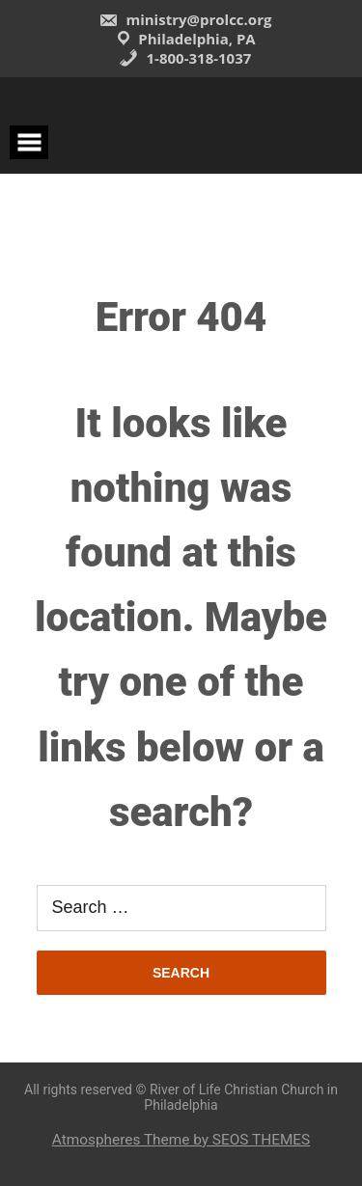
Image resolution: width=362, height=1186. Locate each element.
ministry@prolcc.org (185, 19)
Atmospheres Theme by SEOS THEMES (181, 1139)
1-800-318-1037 (185, 58)
